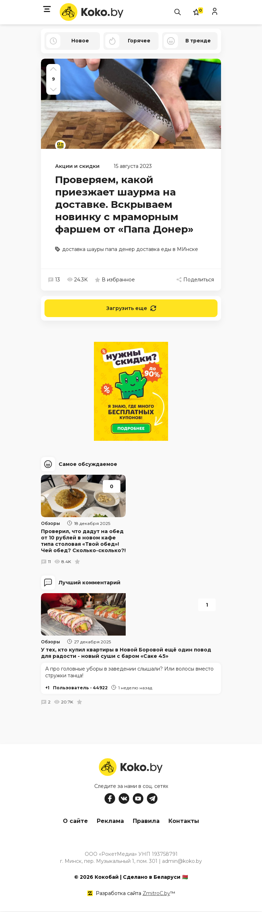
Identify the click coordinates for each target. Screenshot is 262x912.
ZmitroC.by (156, 894)
